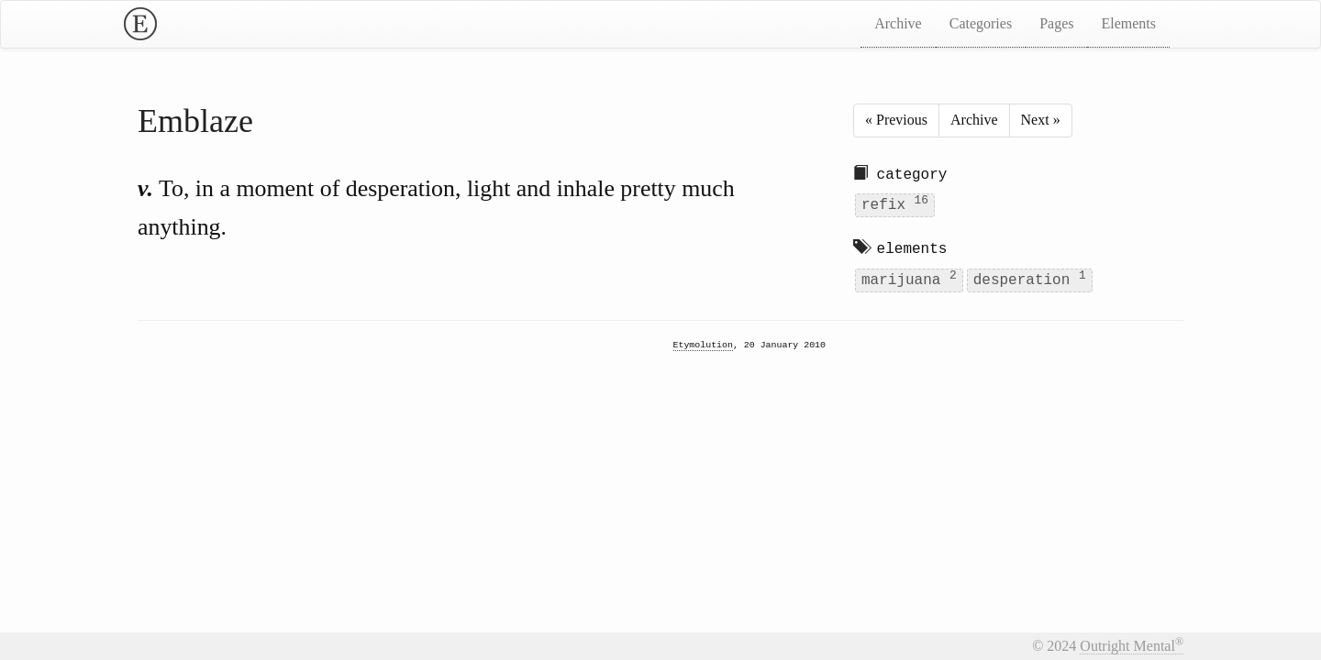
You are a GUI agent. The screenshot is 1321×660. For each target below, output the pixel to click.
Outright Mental (1131, 646)
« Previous (896, 119)
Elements (1128, 23)
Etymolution (703, 345)
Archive (898, 23)
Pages (1056, 23)
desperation (1029, 278)
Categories (980, 23)
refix (894, 203)
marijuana (909, 278)
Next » (1040, 119)
